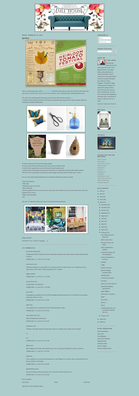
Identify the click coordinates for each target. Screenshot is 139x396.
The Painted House (102, 331)
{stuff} (103, 265)
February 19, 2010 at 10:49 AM (38, 259)
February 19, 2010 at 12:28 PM (38, 276)
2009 (101, 319)
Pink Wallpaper (101, 336)
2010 (101, 202)
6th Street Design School (104, 348)
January (103, 315)
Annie (27, 305)
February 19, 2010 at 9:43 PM (37, 310)
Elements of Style (102, 343)
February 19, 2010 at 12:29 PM (38, 287)
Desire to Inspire (102, 346)
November (104, 207)
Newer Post (25, 382)
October (103, 210)
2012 (101, 196)
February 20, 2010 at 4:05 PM (37, 340)
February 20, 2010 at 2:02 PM (37, 321)
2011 (101, 199)
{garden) (25, 38)
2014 (101, 191)
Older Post (87, 382)
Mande (28, 345)
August (103, 216)
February (104, 232)
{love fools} (104, 299)
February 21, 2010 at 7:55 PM (37, 351)
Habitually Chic (101, 341)
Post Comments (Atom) (36, 386)
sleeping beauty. (105, 275)
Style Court (100, 334)
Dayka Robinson (30, 369)
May (102, 224)
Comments (102, 41)
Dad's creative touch (106, 239)
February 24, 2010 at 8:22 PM (37, 374)
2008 (101, 322)
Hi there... (104, 302)
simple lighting (105, 291)
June (102, 221)
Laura (28, 292)
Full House (112, 60)
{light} (103, 297)
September (104, 213)
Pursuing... (104, 281)
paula (27, 356)
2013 (101, 194)
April (103, 227)
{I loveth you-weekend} (107, 278)
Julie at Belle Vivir (31, 315)
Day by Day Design (31, 251)
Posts (101, 38)
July (102, 218)
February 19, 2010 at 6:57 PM (37, 300)
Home (56, 382)
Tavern (103, 305)
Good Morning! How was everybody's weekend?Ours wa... (108, 310)
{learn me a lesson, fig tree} (109, 283)
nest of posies (30, 264)
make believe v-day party (108, 294)
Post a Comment (26, 379)
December (104, 204)
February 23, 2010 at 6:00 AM (37, 364)
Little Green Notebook (103, 338)
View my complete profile (106, 104)
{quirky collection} (106, 267)
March (103, 229)
